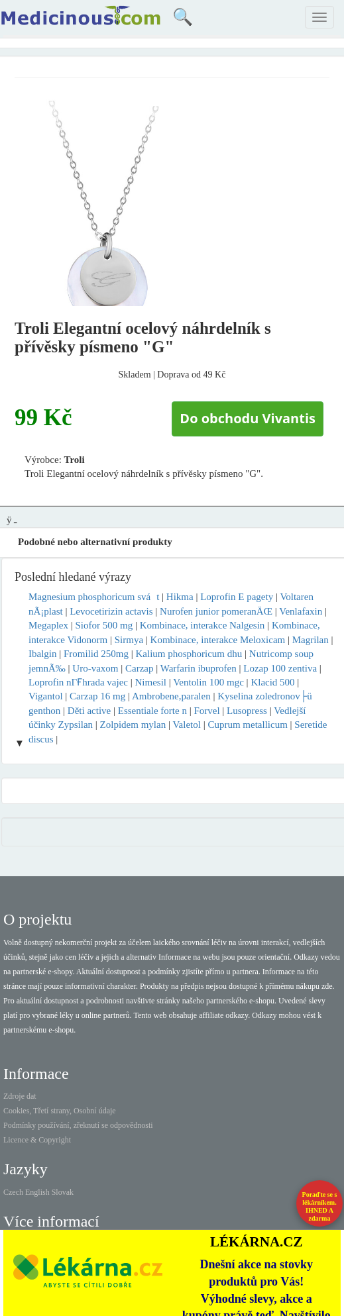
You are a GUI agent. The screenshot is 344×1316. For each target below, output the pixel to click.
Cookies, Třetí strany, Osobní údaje (59, 1110)
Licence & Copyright (37, 1139)
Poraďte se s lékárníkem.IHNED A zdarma (319, 1206)
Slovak (63, 1192)
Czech (13, 1192)
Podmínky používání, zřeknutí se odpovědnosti (78, 1125)
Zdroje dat (19, 1096)
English (37, 1192)
